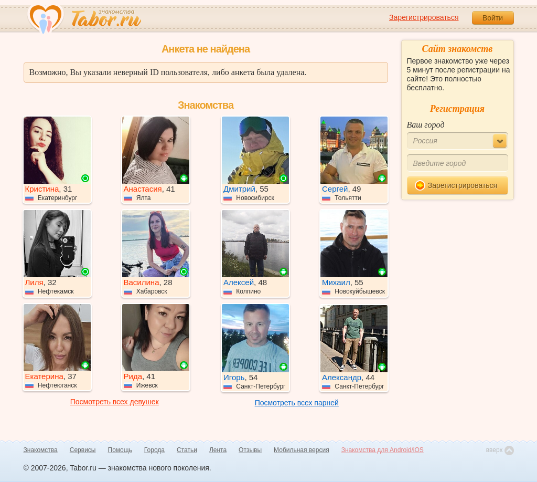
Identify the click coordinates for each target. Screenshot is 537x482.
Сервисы (83, 450)
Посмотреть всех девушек (114, 401)
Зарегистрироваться (423, 17)
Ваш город (426, 124)
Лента (218, 450)
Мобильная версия (301, 450)
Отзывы (250, 450)
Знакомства (41, 450)
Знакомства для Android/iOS (382, 450)
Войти (492, 18)
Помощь (120, 450)
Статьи (187, 450)
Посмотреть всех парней (297, 403)
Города (154, 450)
